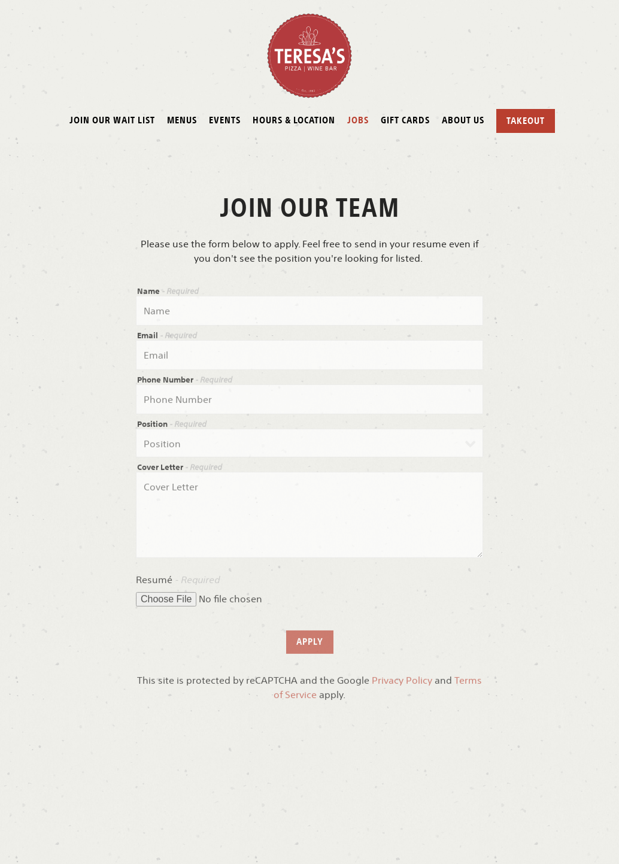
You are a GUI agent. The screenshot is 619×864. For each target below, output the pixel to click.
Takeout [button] (525, 120)
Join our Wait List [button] (112, 120)
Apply (309, 644)
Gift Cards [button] (405, 120)
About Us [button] (463, 120)
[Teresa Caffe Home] (310, 54)
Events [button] (225, 120)
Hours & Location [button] (294, 120)
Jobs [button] (358, 120)
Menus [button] (182, 120)
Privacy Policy (402, 683)
